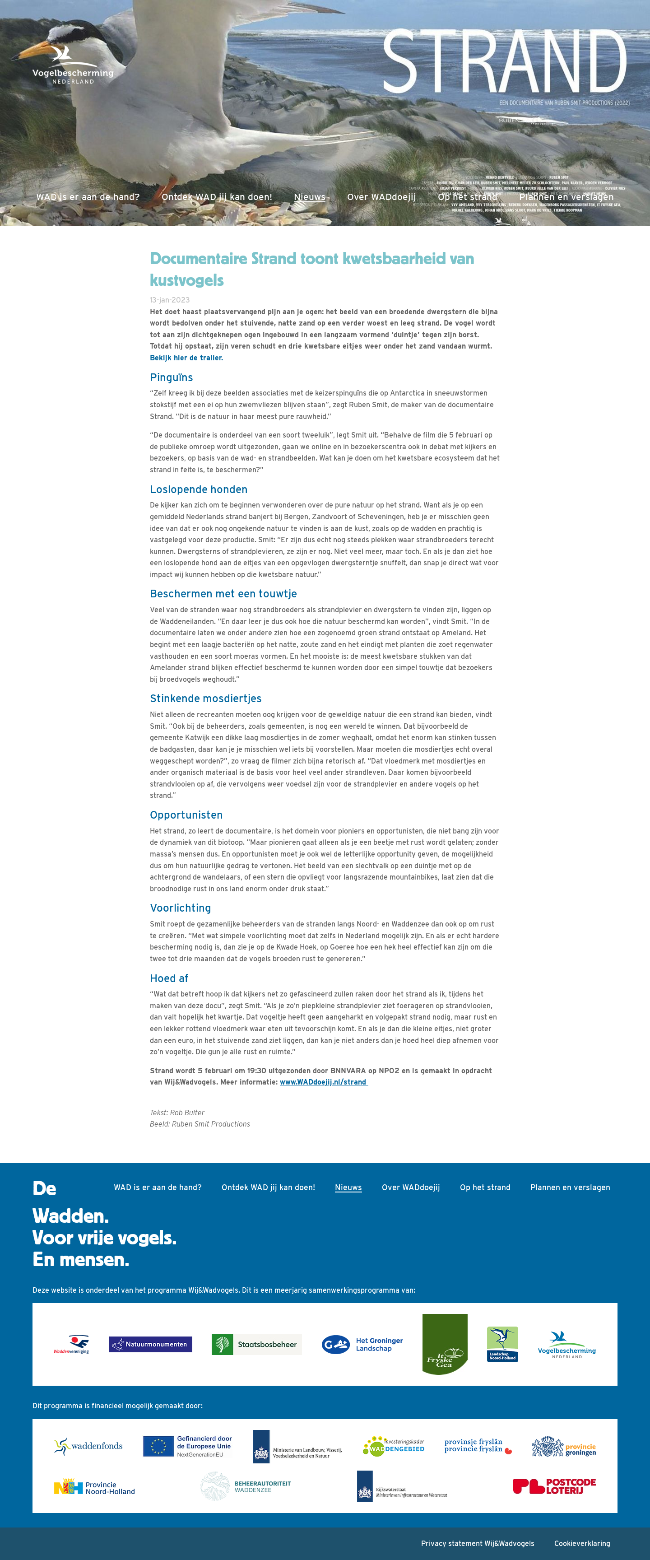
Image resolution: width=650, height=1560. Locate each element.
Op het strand (467, 196)
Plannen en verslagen (566, 196)
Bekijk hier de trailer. (186, 358)
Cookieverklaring (582, 1543)
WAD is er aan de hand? (88, 196)
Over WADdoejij (381, 196)
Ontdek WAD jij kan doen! (217, 196)
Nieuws (311, 195)
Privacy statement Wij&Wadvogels (477, 1543)
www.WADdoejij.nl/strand (324, 1082)
